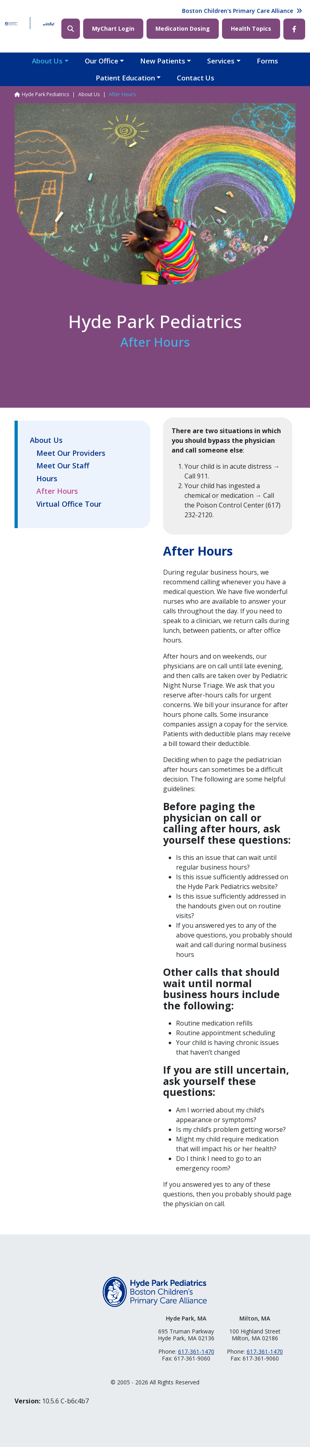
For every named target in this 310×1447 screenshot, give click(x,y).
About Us (47, 60)
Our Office (101, 60)
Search (70, 29)
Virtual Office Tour (68, 504)
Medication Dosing (182, 28)
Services (221, 60)
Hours (46, 478)
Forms (267, 60)
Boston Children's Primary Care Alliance (237, 11)
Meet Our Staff (62, 465)
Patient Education (125, 77)
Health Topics (251, 28)
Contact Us (195, 77)
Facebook (294, 29)
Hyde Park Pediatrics (45, 94)
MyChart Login (113, 28)
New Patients (162, 60)
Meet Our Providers (70, 453)
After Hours (57, 491)
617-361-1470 (196, 1351)
